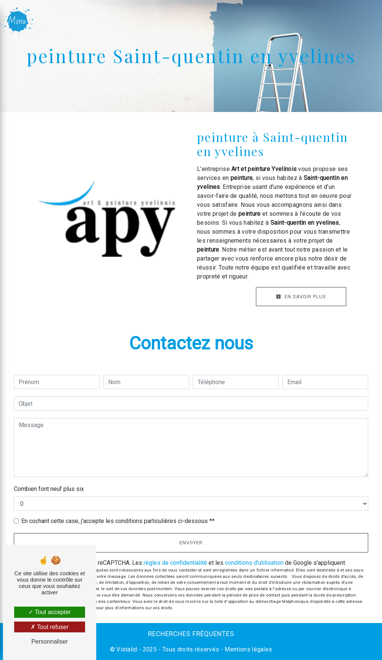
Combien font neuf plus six (49, 488)
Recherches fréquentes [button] (191, 634)
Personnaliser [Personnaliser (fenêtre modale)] (49, 641)
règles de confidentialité (175, 562)
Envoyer (191, 542)
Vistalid (126, 649)
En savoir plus (301, 296)
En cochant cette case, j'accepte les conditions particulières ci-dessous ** (118, 520)
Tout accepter (49, 612)
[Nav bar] (18, 20)
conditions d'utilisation (254, 562)
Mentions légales (247, 649)
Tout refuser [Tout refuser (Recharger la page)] (50, 627)
